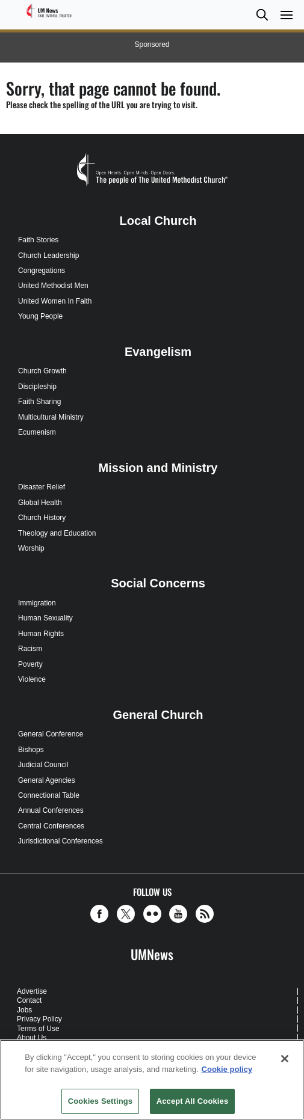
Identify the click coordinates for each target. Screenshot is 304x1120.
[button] (262, 14)
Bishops (31, 749)
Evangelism (158, 351)
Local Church (158, 220)
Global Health (40, 502)
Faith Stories (38, 240)
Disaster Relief (41, 487)
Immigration (37, 603)
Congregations (41, 270)
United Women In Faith (55, 301)
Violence (32, 679)
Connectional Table (48, 795)
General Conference (50, 734)
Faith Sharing (39, 401)
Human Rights (41, 633)
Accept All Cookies (193, 1101)
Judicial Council (43, 764)
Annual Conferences (51, 810)
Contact (29, 1000)
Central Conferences (51, 826)
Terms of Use (38, 1028)
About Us (31, 1037)
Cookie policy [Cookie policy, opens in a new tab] (227, 1069)
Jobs (24, 1010)
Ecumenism (37, 432)
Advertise (32, 991)
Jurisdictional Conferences (60, 841)
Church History (42, 517)
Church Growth (42, 371)
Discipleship (37, 386)
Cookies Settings (100, 1101)
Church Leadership (48, 255)
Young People (40, 316)
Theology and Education (57, 533)
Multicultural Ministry (51, 417)
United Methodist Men (53, 285)
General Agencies (46, 780)
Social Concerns (158, 583)
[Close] (284, 1058)
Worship (31, 548)
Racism (30, 648)
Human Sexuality (45, 618)
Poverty (30, 664)
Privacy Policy (39, 1019)
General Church (158, 714)
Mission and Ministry (158, 467)
